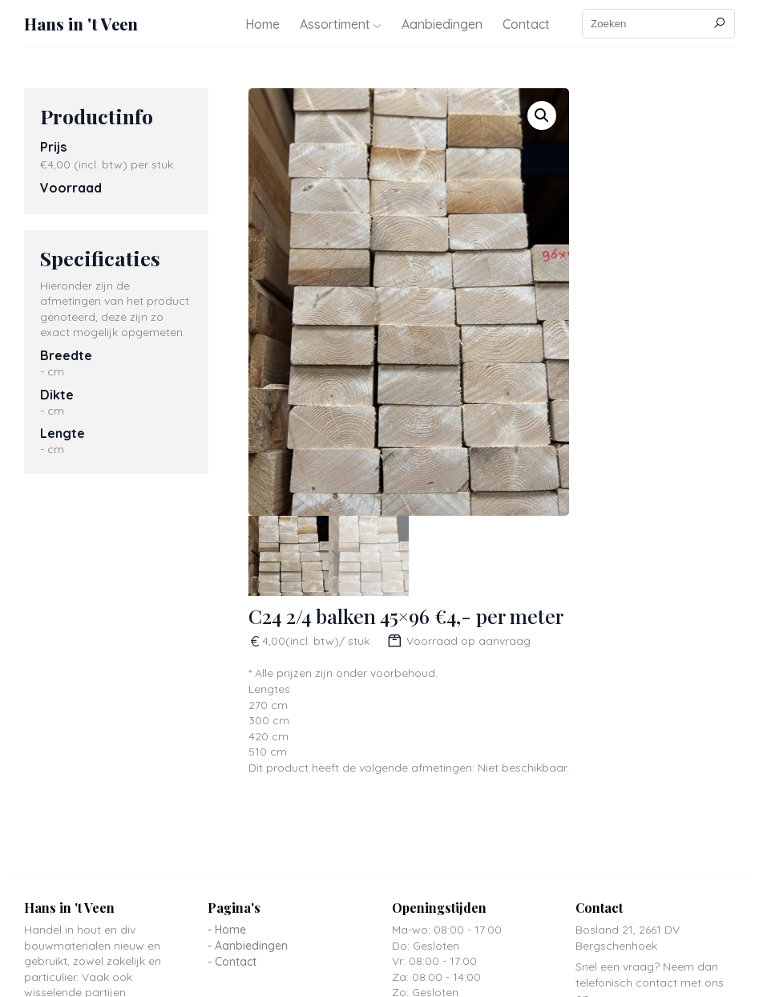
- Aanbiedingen (248, 945)
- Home (227, 929)
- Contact (232, 961)
